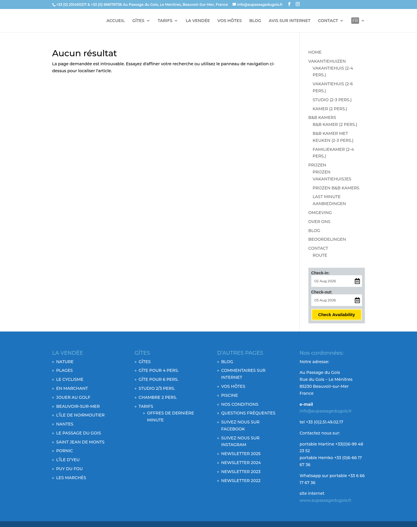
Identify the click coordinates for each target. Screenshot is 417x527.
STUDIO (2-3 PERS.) (332, 99)
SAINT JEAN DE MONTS (80, 442)
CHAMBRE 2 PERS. (158, 397)
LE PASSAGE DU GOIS (78, 433)
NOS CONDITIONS (240, 404)
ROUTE (320, 255)
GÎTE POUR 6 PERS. (158, 379)
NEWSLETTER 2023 (241, 471)
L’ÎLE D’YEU (68, 459)
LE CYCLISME (69, 379)
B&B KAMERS (322, 117)
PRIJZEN (317, 165)
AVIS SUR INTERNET (289, 21)
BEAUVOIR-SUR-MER (78, 406)
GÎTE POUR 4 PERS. (159, 370)
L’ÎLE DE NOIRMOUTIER (80, 415)
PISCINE (229, 395)
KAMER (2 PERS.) (330, 108)
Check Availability (336, 314)
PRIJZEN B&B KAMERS (336, 188)
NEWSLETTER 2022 (241, 480)
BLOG (255, 21)
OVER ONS (319, 221)
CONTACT (328, 21)
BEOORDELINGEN (327, 239)
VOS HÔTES (229, 21)
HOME (315, 52)
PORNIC (64, 450)
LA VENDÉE (198, 21)
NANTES (64, 424)
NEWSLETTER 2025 (241, 453)
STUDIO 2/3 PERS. (157, 388)
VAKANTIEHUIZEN (327, 61)
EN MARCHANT (72, 388)
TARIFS (165, 21)
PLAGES (64, 370)
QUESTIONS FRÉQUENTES (248, 413)
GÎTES (138, 21)
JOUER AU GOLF (73, 397)
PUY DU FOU (69, 468)
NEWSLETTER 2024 (241, 462)
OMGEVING (320, 212)
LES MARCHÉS (71, 477)
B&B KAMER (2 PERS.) (335, 124)
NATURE (65, 361)
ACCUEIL (116, 21)
